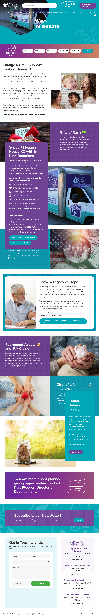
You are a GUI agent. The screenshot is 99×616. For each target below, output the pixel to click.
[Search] (53, 5)
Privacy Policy (91, 614)
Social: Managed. (39, 614)
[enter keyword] (39, 5)
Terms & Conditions (79, 614)
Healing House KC (20, 614)
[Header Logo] (10, 2)
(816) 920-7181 (33, 546)
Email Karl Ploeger (77, 490)
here (68, 150)
